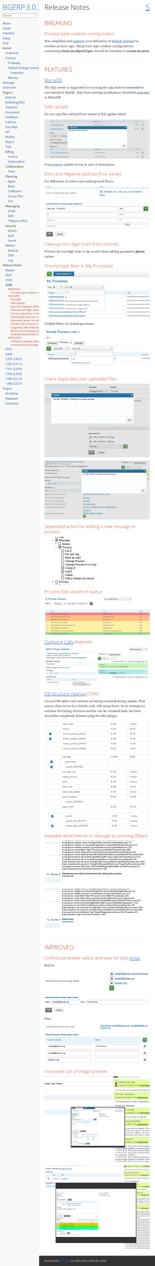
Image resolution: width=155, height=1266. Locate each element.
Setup (6, 38)
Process (10, 58)
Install (7, 28)
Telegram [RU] (17, 221)
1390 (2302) (13, 374)
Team (11, 171)
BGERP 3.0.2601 (28, 7)
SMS (11, 216)
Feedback (11, 117)
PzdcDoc (65, 1261)
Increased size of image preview (29, 345)
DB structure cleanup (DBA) (26, 331)
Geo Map (11, 127)
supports (78, 41)
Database (11, 398)
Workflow (12, 393)
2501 (8, 349)
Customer (12, 53)
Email (11, 211)
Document (12, 112)
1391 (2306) (13, 369)
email (135, 958)
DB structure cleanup (65, 694)
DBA (11, 255)
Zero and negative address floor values (33, 306)
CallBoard (14, 191)
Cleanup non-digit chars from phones (32, 310)
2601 (8, 275)
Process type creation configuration (31, 292)
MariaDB (15, 299)
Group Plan (15, 196)
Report (9, 142)
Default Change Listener (24, 68)
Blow (11, 186)
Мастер (13, 78)
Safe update (17, 303)
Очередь (14, 63)
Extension (9, 87)
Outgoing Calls (58, 642)
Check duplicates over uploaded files (32, 317)
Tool (5, 43)
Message (8, 82)
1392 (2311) (13, 364)
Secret (12, 240)
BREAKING (14, 289)
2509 (8, 280)
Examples (17, 73)
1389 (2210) (13, 379)
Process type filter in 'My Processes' (31, 313)
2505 (8, 285)
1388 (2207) (13, 383)
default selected (123, 41)
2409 (8, 354)
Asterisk (10, 97)
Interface (9, 33)
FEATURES (14, 296)
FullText (10, 122)
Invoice (13, 157)
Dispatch (11, 107)
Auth (11, 236)
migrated (143, 92)
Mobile (10, 137)
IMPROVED (14, 337)
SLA (10, 201)
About (7, 23)
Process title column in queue (28, 324)
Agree (12, 181)
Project (7, 388)
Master (10, 270)
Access (12, 231)
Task (8, 147)
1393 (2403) (13, 359)
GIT (7, 132)
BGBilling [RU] (15, 102)
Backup (13, 250)
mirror (58, 164)
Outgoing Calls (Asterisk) (25, 327)
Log (10, 260)
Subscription (16, 161)
